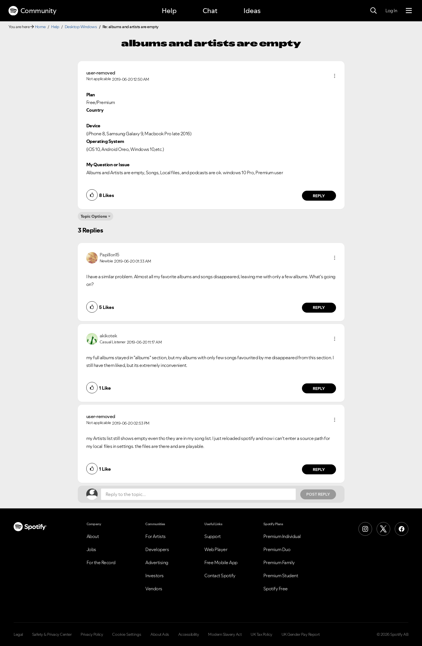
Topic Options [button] (94, 216)
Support (212, 536)
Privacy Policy (92, 634)
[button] (334, 76)
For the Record (101, 562)
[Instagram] (365, 529)
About (93, 536)
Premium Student (280, 575)
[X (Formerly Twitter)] (383, 529)
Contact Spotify (220, 575)
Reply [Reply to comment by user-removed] (319, 196)
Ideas (252, 10)
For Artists (155, 536)
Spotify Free (275, 588)
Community (32, 11)
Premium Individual (282, 536)
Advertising (156, 562)
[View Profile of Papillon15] (109, 255)
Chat (210, 10)
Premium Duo (277, 549)
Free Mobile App (221, 562)
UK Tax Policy (261, 634)
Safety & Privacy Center (52, 634)
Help (169, 10)
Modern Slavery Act (225, 634)
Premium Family (279, 562)
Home (40, 27)
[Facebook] (401, 529)
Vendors (153, 588)
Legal (18, 634)
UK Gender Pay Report (301, 634)
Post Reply (318, 494)
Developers (157, 549)
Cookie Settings (126, 634)
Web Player (215, 549)
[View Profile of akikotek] (108, 336)
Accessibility (188, 634)
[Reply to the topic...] (198, 494)
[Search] (373, 10)
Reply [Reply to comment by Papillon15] (319, 307)
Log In (391, 10)
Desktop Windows (81, 27)
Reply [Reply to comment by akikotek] (319, 388)
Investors (154, 575)
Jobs (91, 549)
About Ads (159, 634)
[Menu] (408, 11)
